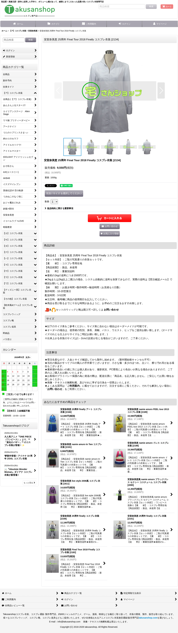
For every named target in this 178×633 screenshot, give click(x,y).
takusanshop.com (148, 617)
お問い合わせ (111, 309)
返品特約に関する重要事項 (59, 208)
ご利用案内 (73, 385)
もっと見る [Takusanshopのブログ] (29, 483)
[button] (58, 90)
